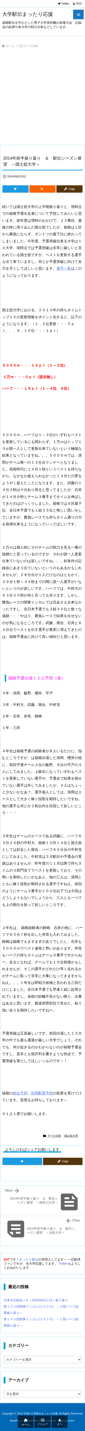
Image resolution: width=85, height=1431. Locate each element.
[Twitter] (15, 189)
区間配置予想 (42, 1093)
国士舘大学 (71, 1135)
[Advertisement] (42, 97)
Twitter (63, 1263)
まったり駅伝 (28, 1259)
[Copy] (69, 189)
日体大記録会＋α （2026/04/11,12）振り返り (36, 1300)
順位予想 (20, 1093)
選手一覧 (63, 268)
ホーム (9, 46)
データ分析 (30, 46)
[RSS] (42, 189)
